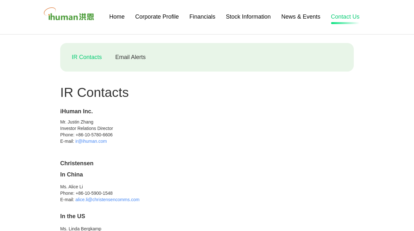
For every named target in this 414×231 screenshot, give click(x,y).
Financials (202, 16)
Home (117, 16)
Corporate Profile (157, 16)
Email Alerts (130, 57)
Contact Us (345, 17)
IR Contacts (87, 57)
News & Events (301, 16)
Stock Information (248, 16)
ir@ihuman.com (91, 141)
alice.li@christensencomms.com (107, 199)
